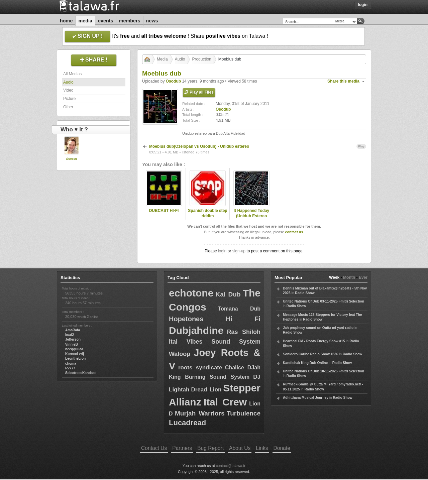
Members (129, 20)
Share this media (343, 81)
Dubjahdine (196, 330)
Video (68, 90)
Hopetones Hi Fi (214, 319)
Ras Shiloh (243, 332)
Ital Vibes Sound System (214, 341)
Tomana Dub (239, 309)
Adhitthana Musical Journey (305, 397)
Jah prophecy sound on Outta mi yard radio (318, 328)
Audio (68, 82)
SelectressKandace (80, 373)
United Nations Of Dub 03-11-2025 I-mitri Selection (323, 301)
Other (68, 107)
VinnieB (71, 344)
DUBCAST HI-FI (164, 210)
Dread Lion (206, 389)
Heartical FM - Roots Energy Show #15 (314, 341)
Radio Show (304, 293)
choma (70, 363)
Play (361, 146)
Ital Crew (225, 401)
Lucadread (187, 422)
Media (85, 20)
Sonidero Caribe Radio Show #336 (310, 354)
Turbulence (243, 413)
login (222, 251)
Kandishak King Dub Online (305, 363)
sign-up (238, 251)
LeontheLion (75, 358)
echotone (191, 292)
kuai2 (69, 335)
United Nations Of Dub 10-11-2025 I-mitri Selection (323, 371)
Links (262, 448)
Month (349, 277)
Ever (363, 277)
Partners (182, 448)
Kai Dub (227, 294)
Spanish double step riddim (207, 213)
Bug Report (210, 448)
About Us (239, 448)
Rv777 (70, 368)
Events (105, 20)
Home (66, 20)
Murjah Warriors (200, 413)
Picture (69, 98)
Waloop (179, 354)
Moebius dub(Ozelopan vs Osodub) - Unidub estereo (199, 146)
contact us (294, 232)
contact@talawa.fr (230, 466)
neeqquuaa (74, 349)
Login (362, 4)
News (152, 20)
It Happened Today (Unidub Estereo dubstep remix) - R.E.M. (251, 219)
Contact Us (154, 448)
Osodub (173, 81)
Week (334, 277)
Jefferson (73, 339)
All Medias (72, 74)
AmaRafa (72, 330)
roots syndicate (200, 367)
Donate (282, 448)
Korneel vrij (74, 354)
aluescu (71, 158)
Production (201, 59)
